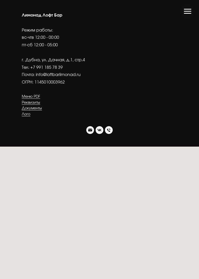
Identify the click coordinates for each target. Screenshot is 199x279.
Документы (32, 108)
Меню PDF (31, 97)
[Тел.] (109, 130)
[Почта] (90, 130)
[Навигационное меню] (187, 11)
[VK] (99, 130)
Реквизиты (31, 102)
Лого (26, 114)
